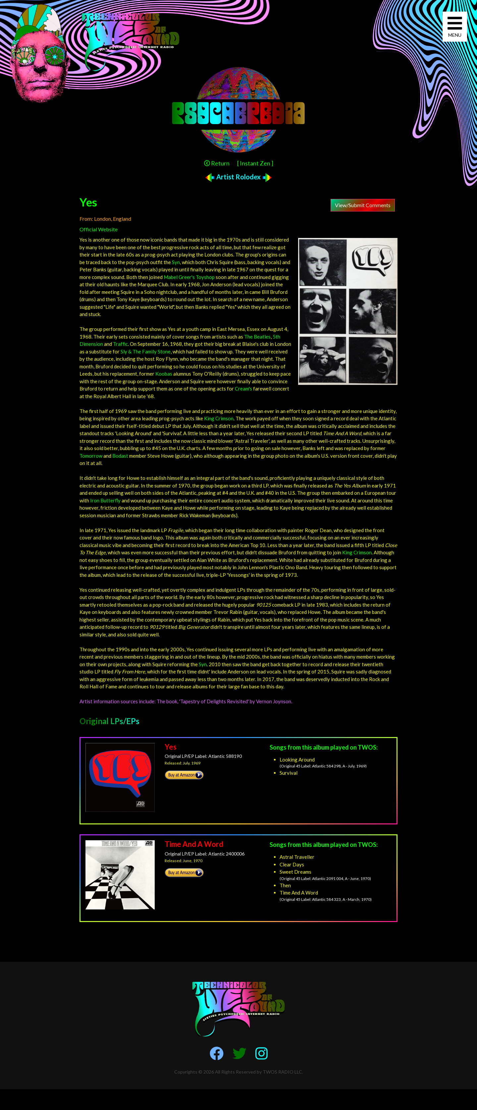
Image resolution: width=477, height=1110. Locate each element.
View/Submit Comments (363, 205)
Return (217, 163)
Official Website (99, 229)
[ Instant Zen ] (255, 163)
